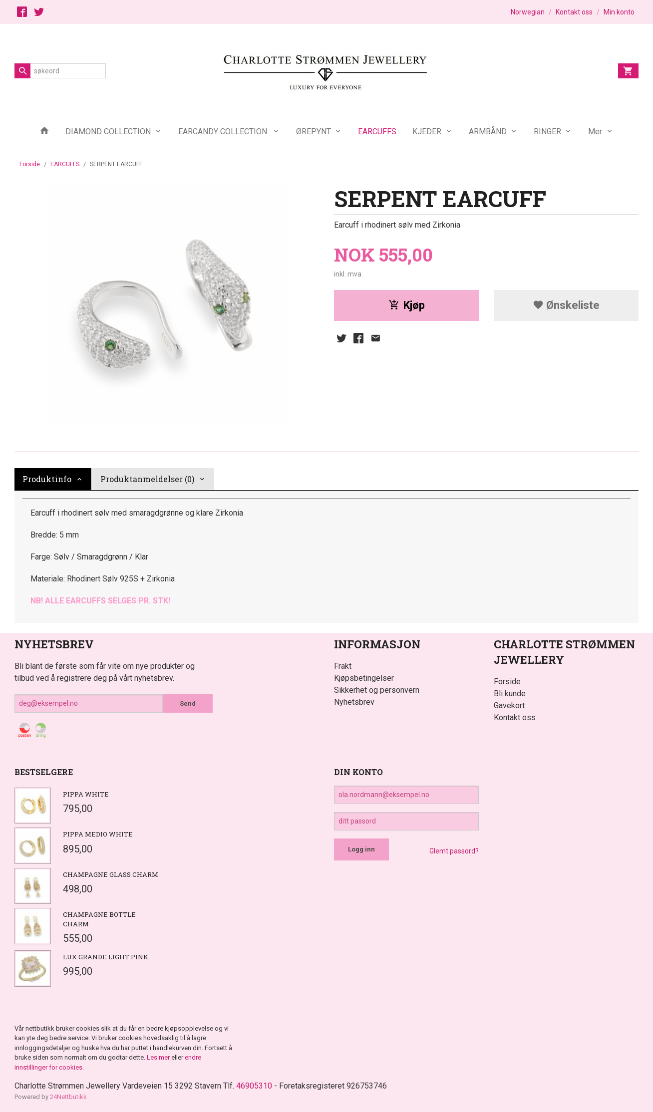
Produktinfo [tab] (46, 479)
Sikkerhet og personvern (376, 690)
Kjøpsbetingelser (364, 678)
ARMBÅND (488, 131)
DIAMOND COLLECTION (108, 131)
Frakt (342, 666)
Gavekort (509, 705)
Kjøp (406, 305)
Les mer (159, 1057)
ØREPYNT (313, 131)
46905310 (254, 1086)
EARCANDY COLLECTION (223, 131)
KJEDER (426, 131)
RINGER (547, 131)
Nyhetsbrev (354, 702)
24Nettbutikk (68, 1097)
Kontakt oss (515, 717)
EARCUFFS (377, 131)
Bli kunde (510, 693)
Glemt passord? (454, 851)
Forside (29, 164)
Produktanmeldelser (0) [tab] (147, 479)
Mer (595, 131)
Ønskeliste (566, 305)
